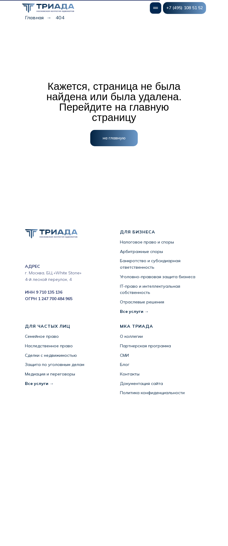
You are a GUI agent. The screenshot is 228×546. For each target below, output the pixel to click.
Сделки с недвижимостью (51, 355)
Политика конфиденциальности (152, 392)
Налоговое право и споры (147, 242)
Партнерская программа (145, 345)
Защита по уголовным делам (54, 364)
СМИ (124, 355)
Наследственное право (49, 345)
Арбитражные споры (141, 251)
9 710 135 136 (49, 292)
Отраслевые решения (142, 302)
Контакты (130, 374)
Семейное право (42, 336)
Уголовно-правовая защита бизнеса (157, 276)
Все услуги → (134, 311)
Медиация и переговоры (50, 374)
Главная (34, 17)
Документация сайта (141, 383)
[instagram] (28, 252)
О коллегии (131, 336)
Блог (124, 364)
